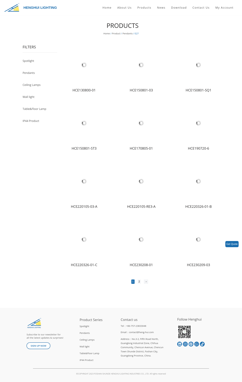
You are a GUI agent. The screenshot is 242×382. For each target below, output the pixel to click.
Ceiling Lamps (32, 85)
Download (179, 7)
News (161, 7)
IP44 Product (31, 121)
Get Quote (232, 244)
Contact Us (201, 7)
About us (124, 7)
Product (116, 33)
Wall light (29, 97)
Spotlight (28, 61)
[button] (38, 345)
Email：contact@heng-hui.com (137, 332)
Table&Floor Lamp (34, 109)
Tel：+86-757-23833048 (133, 325)
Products (144, 7)
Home (107, 7)
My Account (224, 7)
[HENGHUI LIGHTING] (12, 7)
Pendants (128, 33)
